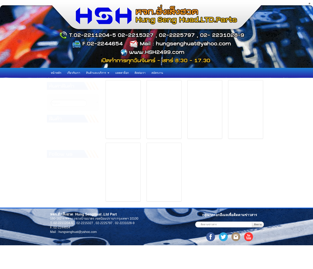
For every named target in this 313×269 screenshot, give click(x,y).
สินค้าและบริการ (97, 72)
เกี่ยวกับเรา (73, 72)
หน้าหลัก (56, 72)
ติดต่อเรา (140, 72)
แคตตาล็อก (122, 72)
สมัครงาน (157, 72)
